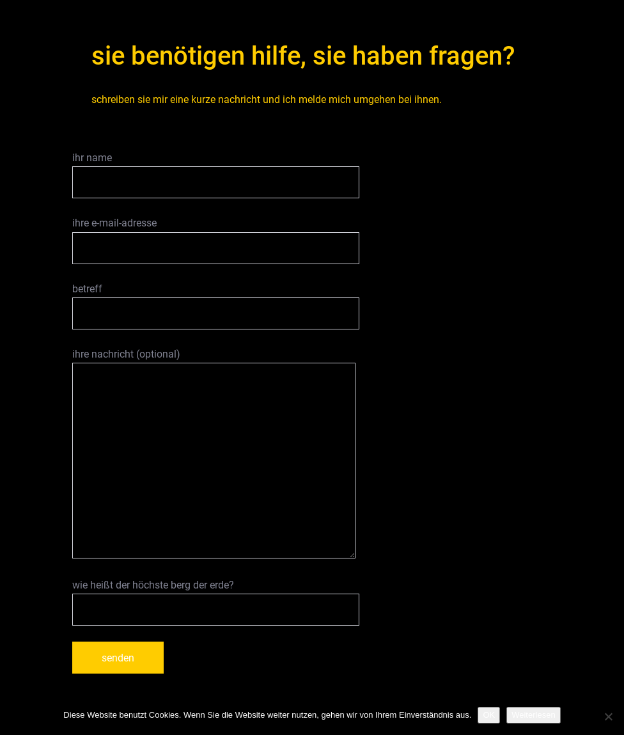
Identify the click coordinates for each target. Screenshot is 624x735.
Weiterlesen (533, 715)
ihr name (215, 175)
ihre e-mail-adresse (215, 240)
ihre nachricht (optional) (213, 453)
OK (489, 715)
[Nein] (608, 716)
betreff (215, 306)
